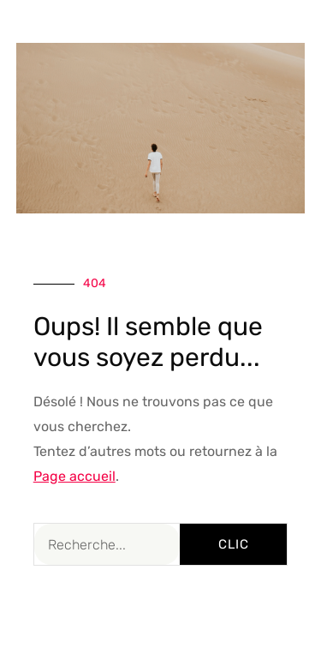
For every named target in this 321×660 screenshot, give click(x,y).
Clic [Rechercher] (233, 544)
